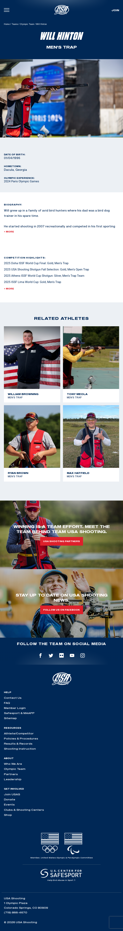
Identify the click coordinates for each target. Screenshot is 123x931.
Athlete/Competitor (19, 733)
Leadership (12, 779)
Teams (15, 24)
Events (9, 804)
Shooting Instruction (20, 748)
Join (115, 10)
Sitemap (10, 718)
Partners (11, 774)
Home (7, 24)
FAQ (7, 702)
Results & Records (18, 743)
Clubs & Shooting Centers (24, 809)
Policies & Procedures (21, 738)
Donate (9, 799)
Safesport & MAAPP (19, 713)
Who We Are (13, 763)
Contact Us (12, 697)
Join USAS (12, 794)
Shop (8, 814)
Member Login (15, 708)
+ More (9, 231)
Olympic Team (27, 24)
